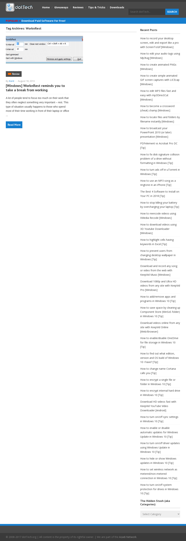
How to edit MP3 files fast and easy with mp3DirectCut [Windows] (158, 95)
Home (46, 7)
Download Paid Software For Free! (43, 20)
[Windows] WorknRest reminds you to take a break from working (35, 87)
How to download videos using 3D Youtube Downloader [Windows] (158, 229)
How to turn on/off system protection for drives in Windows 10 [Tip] (159, 489)
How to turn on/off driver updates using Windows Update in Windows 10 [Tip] (160, 447)
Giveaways (61, 7)
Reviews (78, 7)
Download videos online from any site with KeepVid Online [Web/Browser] (160, 327)
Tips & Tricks (96, 7)
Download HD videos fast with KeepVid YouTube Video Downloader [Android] (158, 406)
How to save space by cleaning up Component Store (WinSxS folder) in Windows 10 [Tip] (160, 312)
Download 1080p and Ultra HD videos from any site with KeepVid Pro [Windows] (160, 286)
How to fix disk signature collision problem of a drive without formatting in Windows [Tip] (159, 159)
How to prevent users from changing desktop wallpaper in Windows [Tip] (158, 255)
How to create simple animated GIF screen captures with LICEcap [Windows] (159, 80)
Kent (11, 81)
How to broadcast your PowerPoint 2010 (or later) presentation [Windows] (155, 132)
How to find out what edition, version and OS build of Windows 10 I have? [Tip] (159, 358)
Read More (14, 124)
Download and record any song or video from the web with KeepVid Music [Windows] (158, 270)
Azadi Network (127, 537)
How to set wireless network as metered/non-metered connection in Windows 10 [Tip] (158, 474)
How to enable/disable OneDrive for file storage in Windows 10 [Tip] (159, 342)
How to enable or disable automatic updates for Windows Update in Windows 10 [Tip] (159, 432)
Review (15, 74)
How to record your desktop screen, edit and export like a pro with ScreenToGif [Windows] (159, 43)
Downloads (117, 7)
